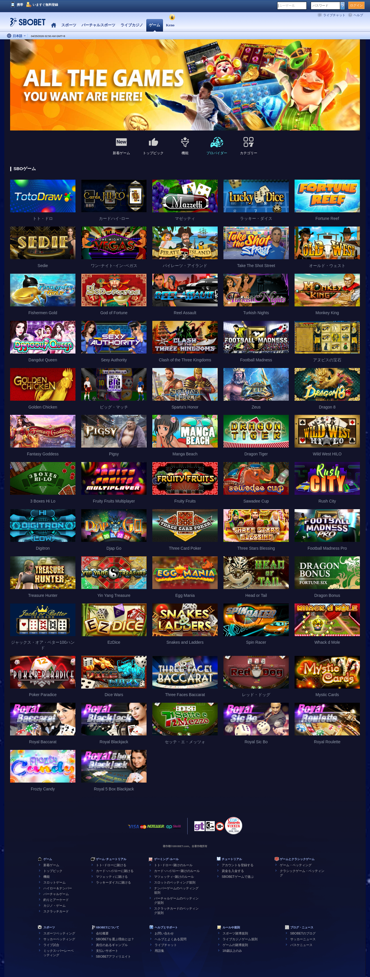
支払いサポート (107, 950)
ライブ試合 (51, 945)
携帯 (20, 4)
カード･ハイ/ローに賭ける (115, 871)
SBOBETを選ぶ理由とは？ (115, 939)
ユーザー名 (287, 5)
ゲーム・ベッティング (296, 865)
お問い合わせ (164, 933)
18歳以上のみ (232, 950)
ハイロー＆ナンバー (57, 888)
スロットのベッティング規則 (174, 882)
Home (53, 25)
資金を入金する (233, 871)
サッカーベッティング (59, 939)
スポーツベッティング (59, 933)
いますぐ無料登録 (45, 4)
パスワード (320, 5)
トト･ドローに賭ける (111, 865)
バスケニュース (301, 945)
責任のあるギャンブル (112, 945)
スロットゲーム (54, 882)
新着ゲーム (51, 865)
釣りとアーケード (56, 899)
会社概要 (102, 933)
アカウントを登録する (238, 865)
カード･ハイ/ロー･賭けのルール (177, 871)
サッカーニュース (303, 939)
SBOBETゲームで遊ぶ (238, 876)
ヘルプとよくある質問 (170, 939)
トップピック (52, 871)
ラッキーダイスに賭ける (113, 882)
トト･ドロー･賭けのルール (173, 865)
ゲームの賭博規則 (235, 945)
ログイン (356, 5)
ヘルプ (358, 15)
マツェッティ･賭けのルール (174, 876)
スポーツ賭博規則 (235, 933)
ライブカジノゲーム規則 (240, 939)
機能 (46, 876)
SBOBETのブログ (303, 933)
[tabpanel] (185, 85)
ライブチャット (334, 15)
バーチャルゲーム (56, 894)
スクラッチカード (56, 911)
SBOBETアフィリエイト (113, 956)
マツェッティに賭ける (112, 876)
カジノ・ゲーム (54, 905)
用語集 (159, 950)
